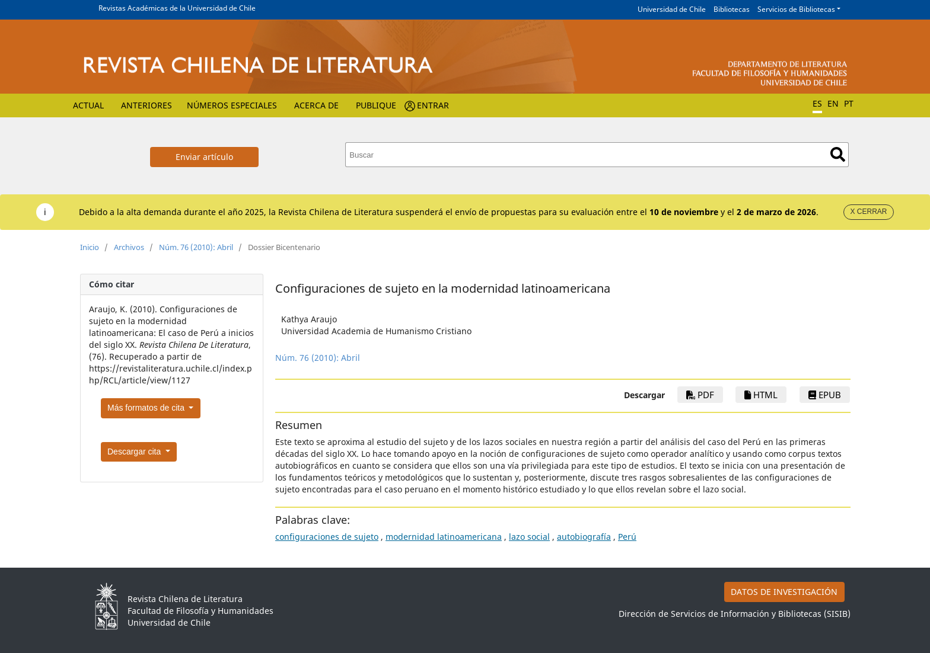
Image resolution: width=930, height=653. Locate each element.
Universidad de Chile (672, 9)
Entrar (433, 105)
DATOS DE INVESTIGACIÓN (784, 591)
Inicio (89, 247)
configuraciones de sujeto (326, 536)
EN (833, 103)
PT (848, 103)
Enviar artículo (204, 156)
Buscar (837, 154)
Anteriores (146, 105)
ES (817, 103)
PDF (700, 395)
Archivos (129, 247)
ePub (824, 395)
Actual (88, 105)
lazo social (529, 536)
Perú (627, 536)
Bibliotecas (732, 9)
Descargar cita (135, 451)
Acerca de (316, 105)
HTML (761, 395)
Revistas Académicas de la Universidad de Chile (177, 8)
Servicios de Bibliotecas (796, 9)
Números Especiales (232, 105)
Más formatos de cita (147, 407)
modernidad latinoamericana (444, 536)
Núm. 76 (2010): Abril (196, 247)
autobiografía (584, 536)
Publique (376, 105)
